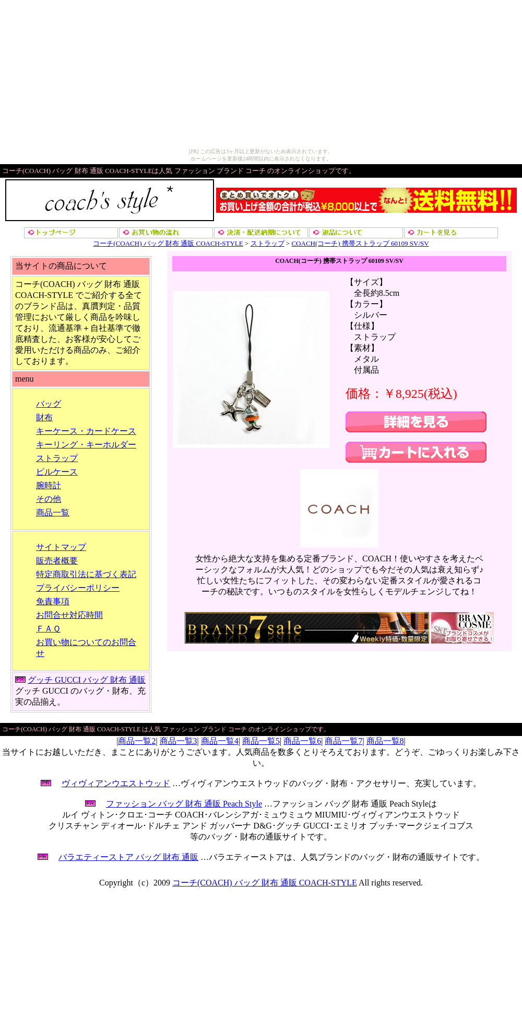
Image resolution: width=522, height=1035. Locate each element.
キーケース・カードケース (86, 431)
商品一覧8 (385, 741)
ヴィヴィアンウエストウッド (116, 783)
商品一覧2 (137, 741)
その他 (48, 498)
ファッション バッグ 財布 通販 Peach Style (184, 803)
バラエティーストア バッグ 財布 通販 (128, 857)
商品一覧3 (178, 741)
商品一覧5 (261, 741)
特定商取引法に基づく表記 (86, 574)
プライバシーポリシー (78, 587)
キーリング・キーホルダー (86, 444)
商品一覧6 (302, 741)
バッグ (48, 403)
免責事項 (52, 601)
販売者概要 (57, 560)
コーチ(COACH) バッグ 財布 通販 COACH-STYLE (168, 243)
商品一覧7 (343, 741)
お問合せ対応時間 (69, 615)
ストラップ (267, 243)
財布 (44, 417)
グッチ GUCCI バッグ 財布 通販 (87, 679)
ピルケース (57, 471)
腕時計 (48, 485)
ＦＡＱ (48, 628)
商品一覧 (52, 512)
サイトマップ (61, 547)
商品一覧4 (220, 741)
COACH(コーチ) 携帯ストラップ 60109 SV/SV (360, 243)
